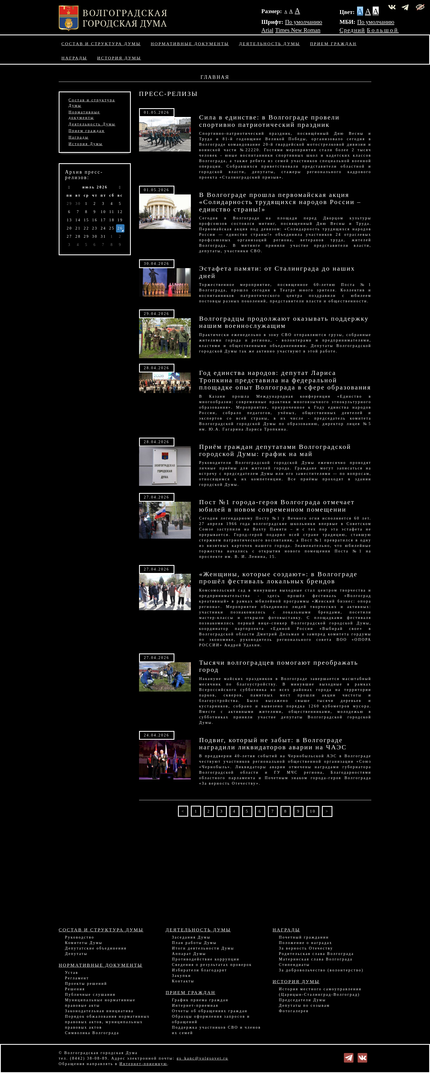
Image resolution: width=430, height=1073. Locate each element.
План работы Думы (194, 943)
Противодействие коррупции (206, 959)
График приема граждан (200, 1000)
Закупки (181, 976)
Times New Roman (297, 30)
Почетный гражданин (304, 937)
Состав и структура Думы (101, 43)
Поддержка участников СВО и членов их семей (216, 1030)
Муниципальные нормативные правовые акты (100, 1003)
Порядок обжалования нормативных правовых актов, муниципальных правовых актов (107, 1021)
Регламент (77, 978)
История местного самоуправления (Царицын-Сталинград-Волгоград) (320, 992)
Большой (383, 30)
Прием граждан (333, 43)
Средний (352, 30)
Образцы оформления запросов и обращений (211, 1019)
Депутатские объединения (96, 948)
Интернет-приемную (143, 1064)
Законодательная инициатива (99, 1011)
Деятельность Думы (269, 43)
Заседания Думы (191, 937)
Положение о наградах (305, 943)
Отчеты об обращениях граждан (210, 1011)
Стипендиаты (294, 965)
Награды (74, 58)
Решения (75, 989)
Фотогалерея (294, 1011)
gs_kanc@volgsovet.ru (202, 1058)
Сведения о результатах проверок (212, 965)
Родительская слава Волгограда (316, 954)
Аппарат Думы (189, 954)
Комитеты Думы (84, 943)
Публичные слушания (90, 994)
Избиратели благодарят (199, 970)
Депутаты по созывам (304, 1005)
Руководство (79, 937)
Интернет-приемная (195, 1005)
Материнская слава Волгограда (316, 959)
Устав (71, 973)
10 (313, 811)
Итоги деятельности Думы (203, 948)
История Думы (119, 58)
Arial (267, 30)
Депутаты (76, 954)
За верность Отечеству (306, 948)
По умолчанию (303, 22)
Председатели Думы (302, 1000)
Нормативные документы (190, 43)
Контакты (183, 981)
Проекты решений (86, 984)
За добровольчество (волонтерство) (321, 970)
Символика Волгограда (92, 1033)
